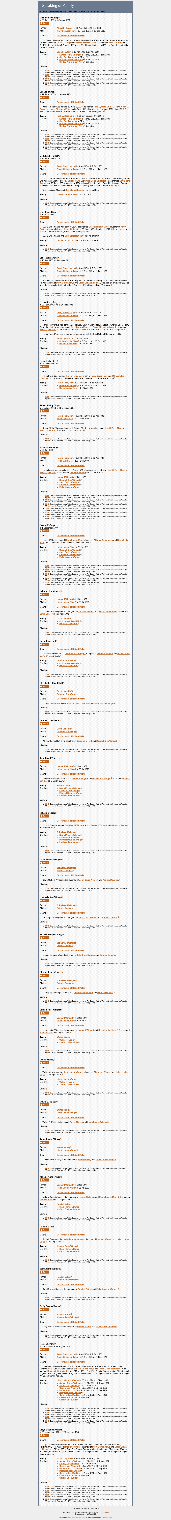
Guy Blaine (74, 190)
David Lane (47, 614)
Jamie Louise (69, 1042)
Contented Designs (107, 1517)
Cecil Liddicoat (99, 227)
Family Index (72, 11)
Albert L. (64, 28)
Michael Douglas (71, 793)
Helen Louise (68, 344)
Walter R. (67, 1040)
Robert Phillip (68, 341)
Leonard (78, 473)
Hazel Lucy (72, 1447)
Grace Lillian (67, 169)
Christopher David (70, 621)
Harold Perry (75, 376)
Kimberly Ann (69, 791)
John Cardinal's (72, 1517)
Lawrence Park (70, 55)
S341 (47, 70)
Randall (47, 1199)
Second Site (80, 1517)
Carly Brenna (69, 1209)
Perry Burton (66, 166)
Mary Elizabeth (67, 31)
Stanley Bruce (69, 1383)
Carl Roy (67, 57)
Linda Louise (69, 485)
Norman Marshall (71, 60)
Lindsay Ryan (69, 795)
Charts (93, 11)
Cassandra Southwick (73, 1397)
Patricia (65, 785)
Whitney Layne (68, 624)
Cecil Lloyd (68, 1388)
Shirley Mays (69, 1386)
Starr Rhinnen (69, 1207)
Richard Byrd (69, 1390)
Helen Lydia (48, 330)
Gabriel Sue (68, 1400)
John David (68, 482)
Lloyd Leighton (58, 1371)
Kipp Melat (105, 1512)
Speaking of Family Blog (57, 11)
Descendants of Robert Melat (70, 36)
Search (102, 11)
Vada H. (115, 43)
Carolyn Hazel (69, 1395)
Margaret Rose (70, 1393)
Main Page (43, 11)
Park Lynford (103, 107)
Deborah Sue (69, 480)
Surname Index (84, 11)
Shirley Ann (68, 62)
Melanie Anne (69, 487)
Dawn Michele (70, 788)
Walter (46, 1032)
